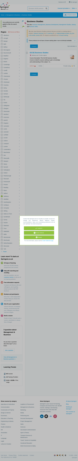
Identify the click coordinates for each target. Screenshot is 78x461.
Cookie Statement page (47, 240)
